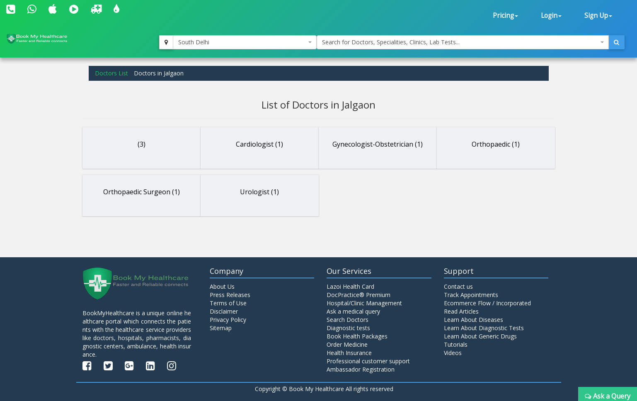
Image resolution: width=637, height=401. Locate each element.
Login (551, 15)
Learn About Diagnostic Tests (484, 328)
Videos (453, 353)
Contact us (458, 286)
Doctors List (111, 73)
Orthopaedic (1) (496, 144)
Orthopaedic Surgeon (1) (141, 191)
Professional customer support (368, 361)
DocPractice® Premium (358, 295)
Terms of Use (228, 303)
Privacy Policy (228, 320)
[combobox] (244, 42)
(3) (141, 144)
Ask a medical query (353, 311)
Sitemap (221, 328)
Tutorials (455, 344)
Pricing (505, 15)
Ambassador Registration (361, 369)
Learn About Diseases (473, 320)
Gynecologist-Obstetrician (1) (377, 144)
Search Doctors (347, 320)
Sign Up (598, 15)
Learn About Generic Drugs (480, 336)
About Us (222, 286)
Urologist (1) (259, 191)
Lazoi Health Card (350, 286)
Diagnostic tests (348, 328)
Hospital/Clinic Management (364, 303)
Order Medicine (347, 344)
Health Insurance (349, 353)
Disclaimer (224, 311)
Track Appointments (471, 295)
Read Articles (461, 311)
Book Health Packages (357, 336)
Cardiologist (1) (259, 144)
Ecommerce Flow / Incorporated (487, 303)
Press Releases (230, 295)
